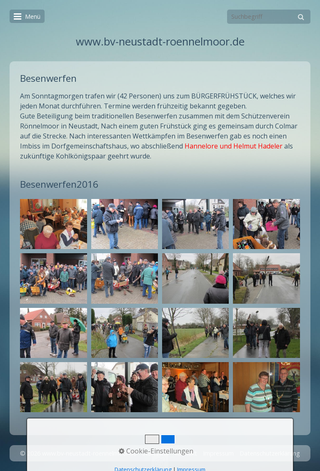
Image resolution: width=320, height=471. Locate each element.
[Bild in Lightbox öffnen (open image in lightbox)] (53, 224)
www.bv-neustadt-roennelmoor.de (160, 41)
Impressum (218, 453)
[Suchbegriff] (268, 17)
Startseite (155, 453)
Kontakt (186, 453)
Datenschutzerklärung (270, 453)
